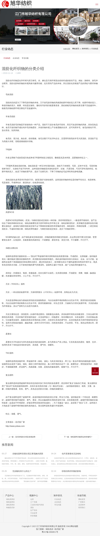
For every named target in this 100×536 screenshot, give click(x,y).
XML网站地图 (72, 526)
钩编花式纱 (10, 507)
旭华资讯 (85, 49)
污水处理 (33, 513)
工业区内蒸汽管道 (37, 505)
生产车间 (33, 510)
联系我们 (81, 507)
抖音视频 (33, 516)
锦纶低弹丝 (10, 502)
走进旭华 (81, 505)
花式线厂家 (59, 529)
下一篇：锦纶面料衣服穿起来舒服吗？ (78, 437)
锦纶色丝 (49, 529)
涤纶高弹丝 (10, 505)
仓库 (32, 499)
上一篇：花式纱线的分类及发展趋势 (22, 437)
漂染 (32, 507)
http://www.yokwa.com (15, 426)
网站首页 (75, 49)
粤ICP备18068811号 (50, 532)
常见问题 (25, 58)
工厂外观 (33, 502)
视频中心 (33, 495)
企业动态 (16, 58)
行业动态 (94, 49)
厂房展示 (81, 502)
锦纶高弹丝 (10, 499)
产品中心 (9, 495)
